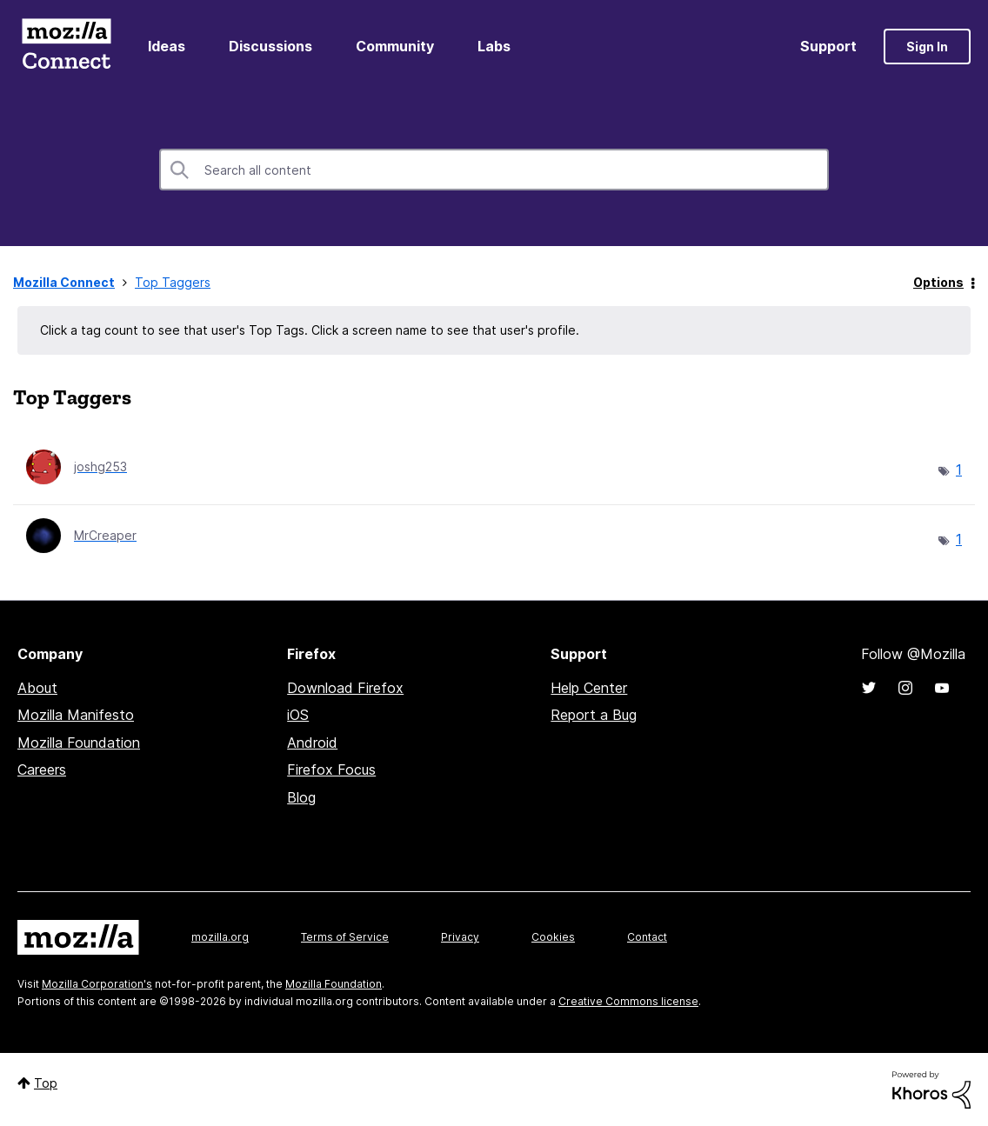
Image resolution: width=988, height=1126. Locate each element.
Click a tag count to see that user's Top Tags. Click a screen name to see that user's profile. (309, 330)
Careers (41, 769)
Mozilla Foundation (78, 742)
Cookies (553, 936)
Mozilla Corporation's (97, 983)
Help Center (589, 687)
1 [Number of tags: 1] (959, 469)
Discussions (270, 46)
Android (312, 742)
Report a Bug (594, 714)
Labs (494, 46)
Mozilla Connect (66, 46)
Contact (647, 936)
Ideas (166, 46)
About (37, 687)
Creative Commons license (628, 1001)
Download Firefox (345, 687)
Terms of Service (345, 936)
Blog (301, 797)
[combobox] (494, 169)
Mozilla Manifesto (75, 714)
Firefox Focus (331, 769)
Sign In (927, 46)
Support (828, 46)
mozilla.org (220, 936)
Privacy (460, 936)
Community (395, 46)
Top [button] (45, 1083)
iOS (298, 714)
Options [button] (938, 282)
